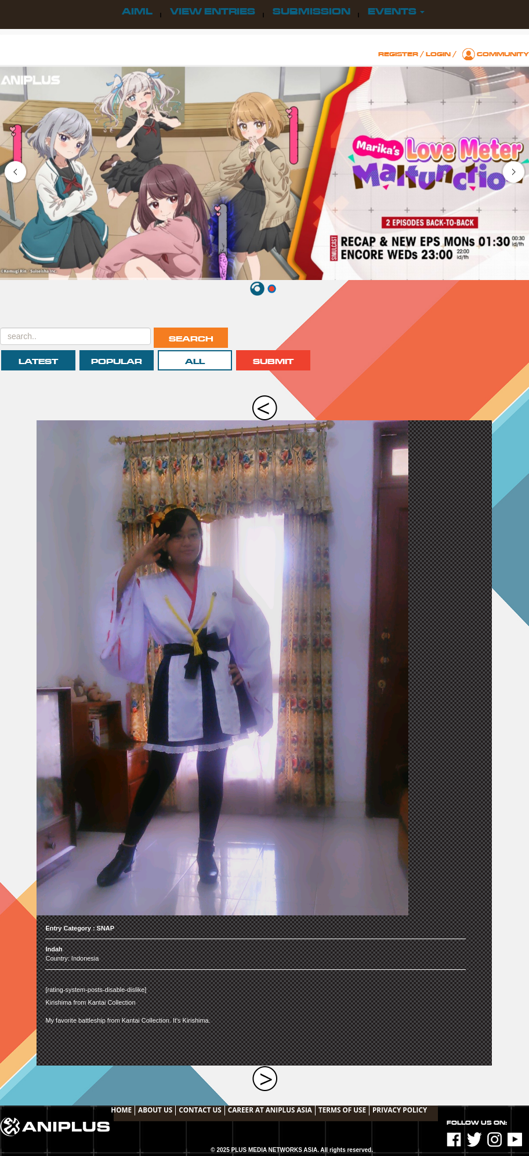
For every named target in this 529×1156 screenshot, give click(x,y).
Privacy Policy (399, 1109)
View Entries (212, 11)
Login (438, 54)
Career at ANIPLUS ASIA (270, 1109)
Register (398, 54)
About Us (155, 1109)
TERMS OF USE (342, 1109)
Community (503, 54)
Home (121, 1109)
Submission (311, 11)
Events (396, 11)
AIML (137, 11)
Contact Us (200, 1109)
